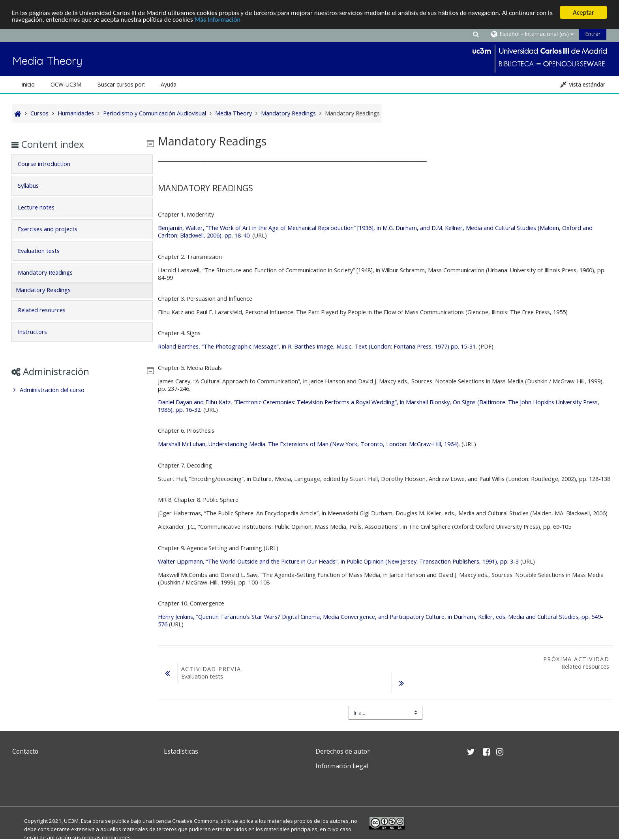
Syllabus (33, 185)
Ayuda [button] (168, 84)
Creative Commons (195, 820)
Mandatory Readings (50, 272)
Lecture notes (41, 207)
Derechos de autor (342, 751)
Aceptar (583, 12)
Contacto (25, 751)
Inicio (28, 84)
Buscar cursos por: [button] (121, 84)
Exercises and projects (53, 229)
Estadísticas (181, 751)
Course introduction (49, 164)
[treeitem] (82, 390)
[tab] (81, 164)
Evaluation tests (44, 251)
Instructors (38, 332)
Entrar (592, 34)
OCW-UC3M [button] (66, 84)
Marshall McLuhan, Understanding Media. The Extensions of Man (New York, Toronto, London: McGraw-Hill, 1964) (308, 444)
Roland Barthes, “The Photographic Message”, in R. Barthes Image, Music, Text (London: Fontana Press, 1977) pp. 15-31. (317, 346)
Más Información (218, 19)
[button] (475, 34)
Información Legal (341, 766)
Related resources (47, 310)
